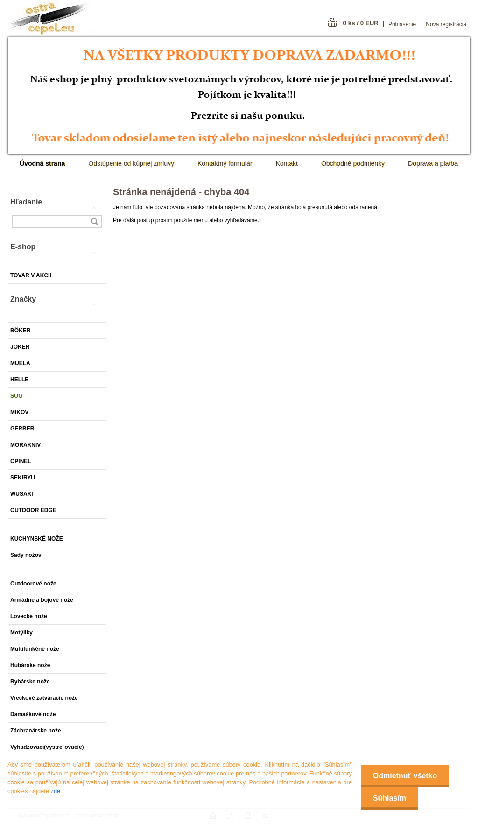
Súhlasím (389, 798)
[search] (94, 221)
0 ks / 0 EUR (361, 23)
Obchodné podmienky (353, 163)
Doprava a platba (433, 163)
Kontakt (286, 163)
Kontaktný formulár (225, 163)
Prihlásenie (402, 24)
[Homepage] (42, 163)
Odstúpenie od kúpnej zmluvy (131, 163)
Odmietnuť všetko (405, 776)
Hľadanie (26, 202)
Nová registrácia (446, 24)
